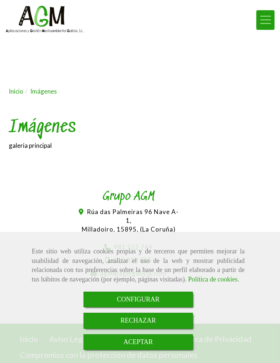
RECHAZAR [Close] (138, 320)
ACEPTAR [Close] (138, 342)
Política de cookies (213, 279)
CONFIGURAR (138, 299)
